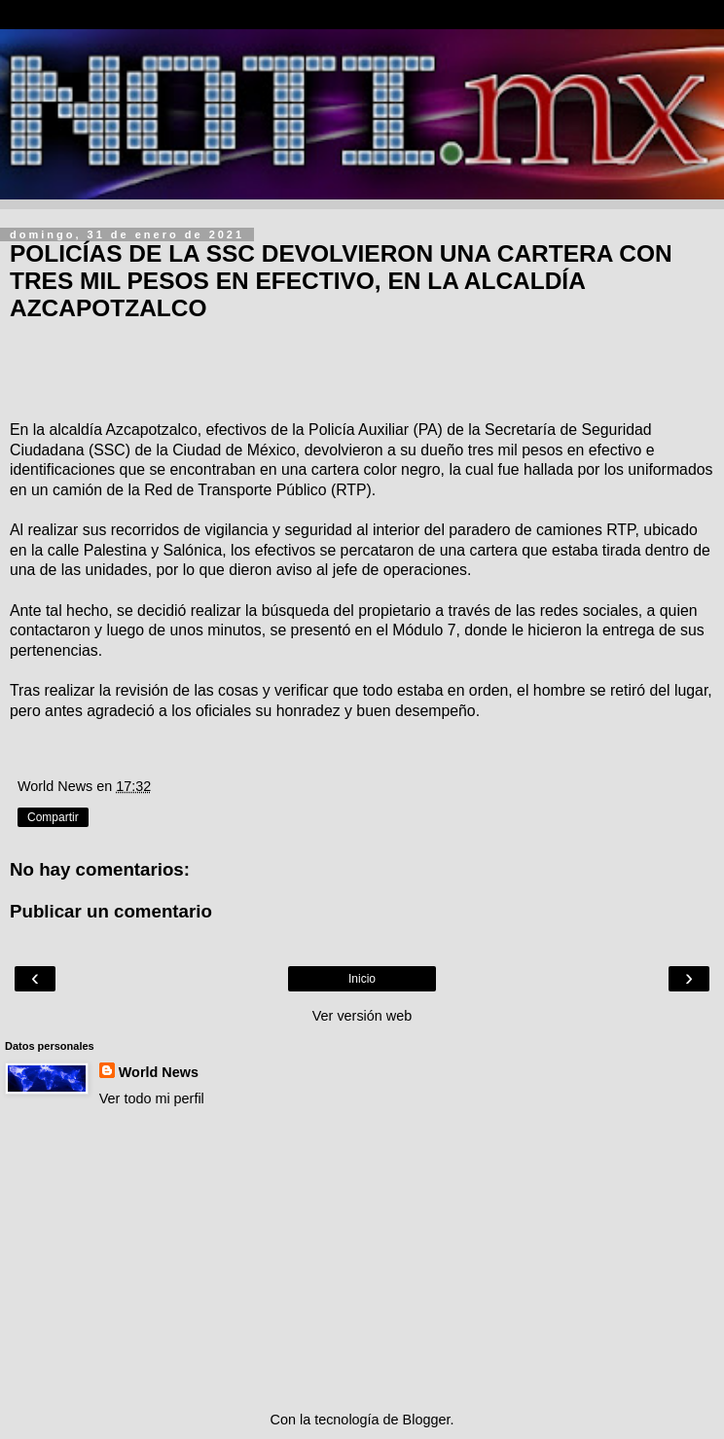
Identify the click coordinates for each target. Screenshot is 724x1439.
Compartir (53, 817)
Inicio (362, 979)
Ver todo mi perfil (151, 1098)
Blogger (427, 1419)
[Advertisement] (362, 1259)
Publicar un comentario (111, 911)
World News (159, 1072)
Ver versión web (362, 1016)
